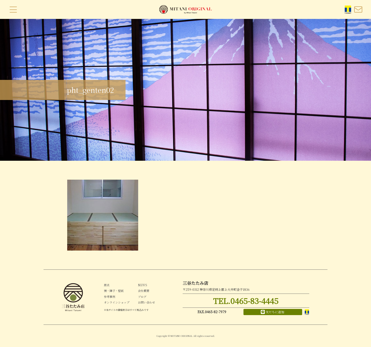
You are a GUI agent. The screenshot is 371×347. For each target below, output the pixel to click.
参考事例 (109, 297)
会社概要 (143, 291)
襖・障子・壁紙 (114, 291)
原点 (107, 285)
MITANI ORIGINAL (185, 9)
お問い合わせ (146, 302)
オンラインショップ (116, 302)
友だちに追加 (272, 312)
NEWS (142, 285)
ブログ (142, 297)
